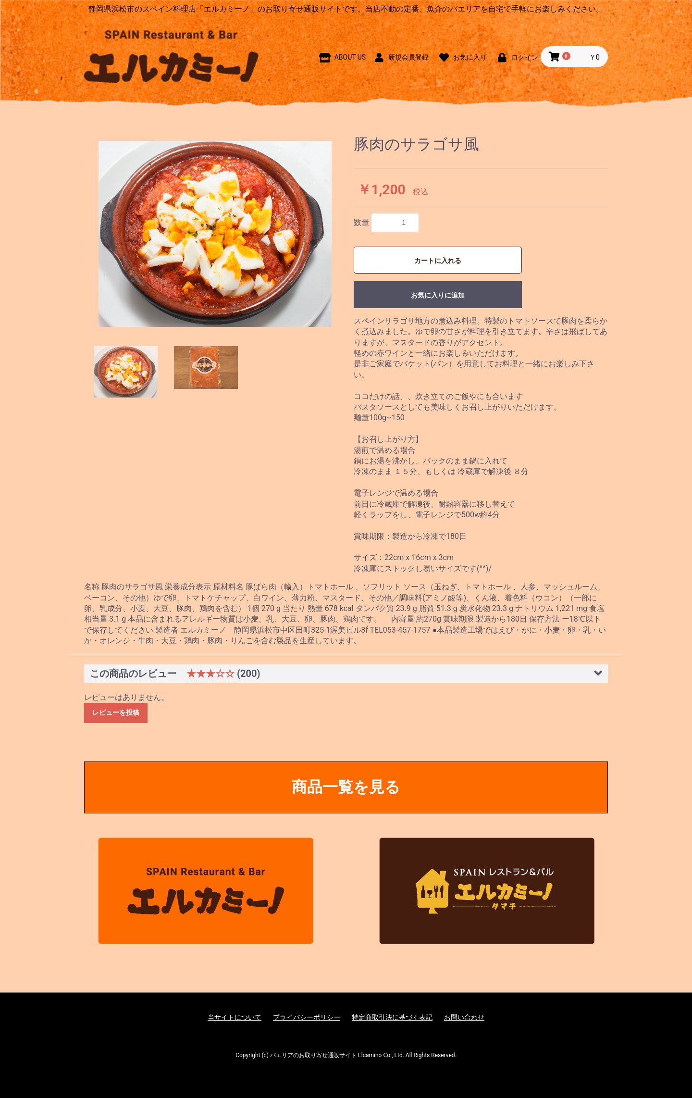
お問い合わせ (464, 1017)
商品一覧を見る (346, 787)
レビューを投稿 (115, 712)
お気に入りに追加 (438, 295)
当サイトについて (234, 1017)
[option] (215, 234)
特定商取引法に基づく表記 (392, 1017)
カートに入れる (437, 260)
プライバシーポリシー (306, 1017)
